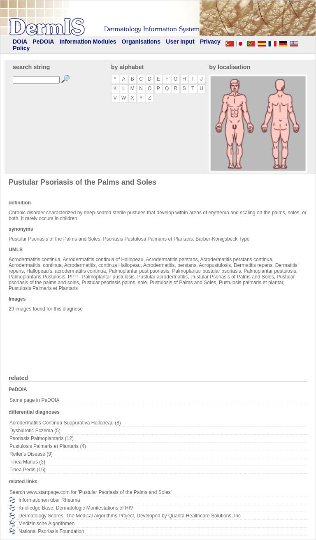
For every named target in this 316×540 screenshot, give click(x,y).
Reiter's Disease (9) (31, 454)
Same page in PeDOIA (34, 400)
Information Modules (88, 41)
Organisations (141, 41)
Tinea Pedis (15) (27, 470)
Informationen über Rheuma (49, 500)
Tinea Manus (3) (27, 462)
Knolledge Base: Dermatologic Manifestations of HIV (76, 508)
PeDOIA (43, 41)
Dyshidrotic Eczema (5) (34, 430)
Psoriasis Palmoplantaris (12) (41, 438)
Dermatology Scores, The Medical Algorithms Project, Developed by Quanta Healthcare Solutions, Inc (130, 516)
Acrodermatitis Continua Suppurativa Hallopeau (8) (65, 423)
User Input (180, 41)
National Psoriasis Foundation (51, 531)
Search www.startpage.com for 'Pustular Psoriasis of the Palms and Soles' (90, 492)
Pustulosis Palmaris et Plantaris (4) (47, 446)
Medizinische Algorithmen (46, 523)
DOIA (20, 41)
